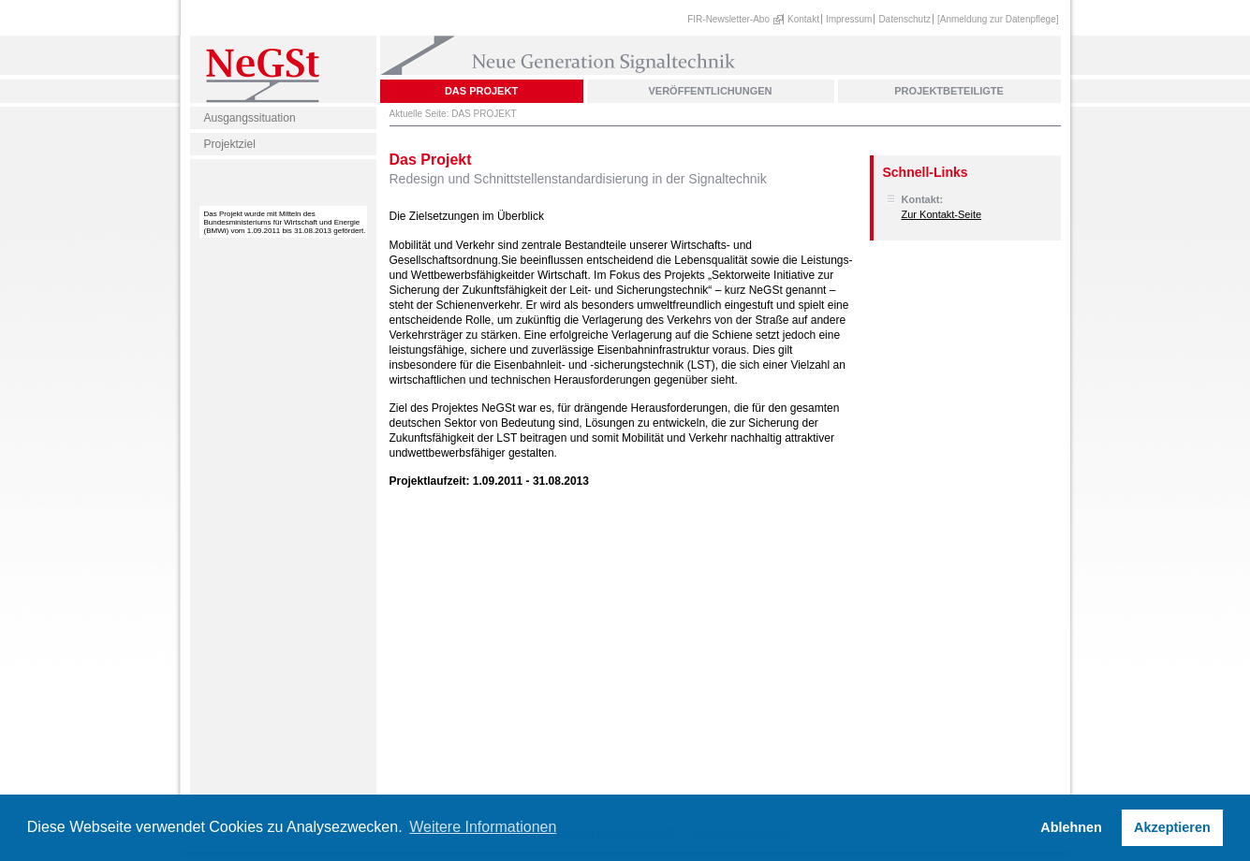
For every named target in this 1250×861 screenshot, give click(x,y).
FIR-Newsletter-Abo (728, 19)
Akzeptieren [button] (1172, 827)
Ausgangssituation (250, 117)
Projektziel (230, 144)
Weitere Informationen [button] (482, 827)
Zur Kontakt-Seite (942, 214)
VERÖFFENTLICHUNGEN (710, 90)
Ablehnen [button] (1071, 827)
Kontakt (803, 19)
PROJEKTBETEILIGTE (949, 90)
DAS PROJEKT (481, 90)
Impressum (849, 19)
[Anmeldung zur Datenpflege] (998, 19)
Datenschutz (904, 19)
